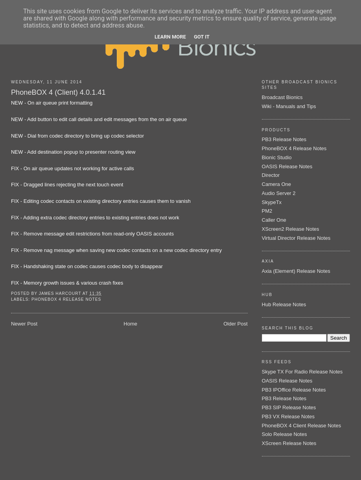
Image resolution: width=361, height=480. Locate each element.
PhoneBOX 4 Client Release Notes (301, 426)
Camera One (276, 184)
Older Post (235, 324)
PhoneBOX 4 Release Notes (66, 299)
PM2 (267, 211)
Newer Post (24, 324)
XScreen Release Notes (289, 443)
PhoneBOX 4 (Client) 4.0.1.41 (58, 92)
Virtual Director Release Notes (296, 238)
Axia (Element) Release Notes (296, 271)
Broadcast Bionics (282, 97)
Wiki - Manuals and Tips (289, 106)
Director (271, 175)
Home (130, 324)
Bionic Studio (277, 157)
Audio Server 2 (279, 193)
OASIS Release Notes (287, 166)
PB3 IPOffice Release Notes (294, 390)
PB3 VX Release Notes (288, 416)
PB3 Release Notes (284, 139)
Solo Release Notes (284, 434)
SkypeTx (272, 202)
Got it (202, 37)
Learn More (170, 37)
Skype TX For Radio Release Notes (302, 372)
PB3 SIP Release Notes (289, 407)
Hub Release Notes (284, 304)
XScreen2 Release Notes (290, 229)
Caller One (274, 220)
